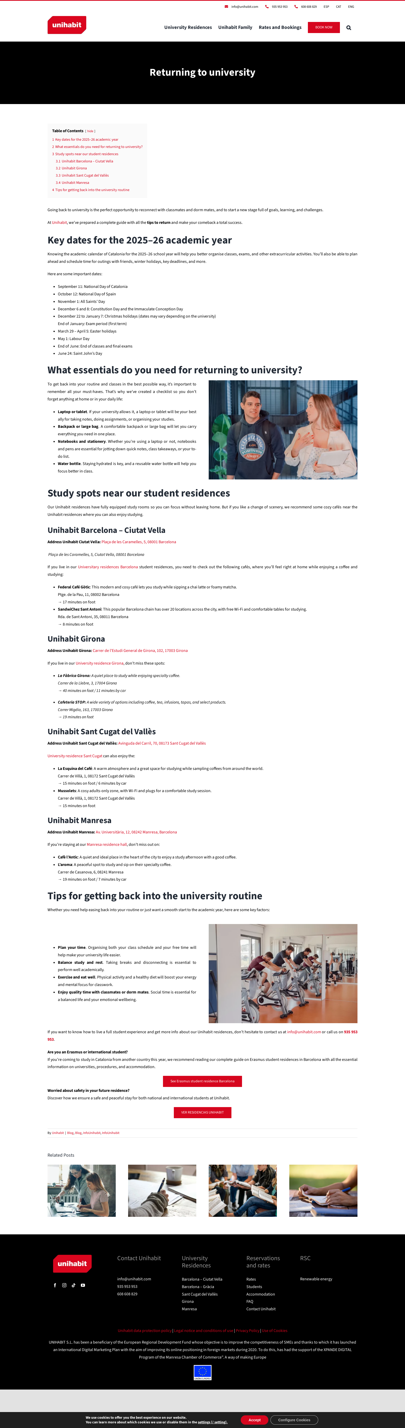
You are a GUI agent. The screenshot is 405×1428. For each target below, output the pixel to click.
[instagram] (64, 1285)
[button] (348, 27)
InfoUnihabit (91, 1133)
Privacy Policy (248, 1331)
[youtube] (83, 1285)
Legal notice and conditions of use (204, 1331)
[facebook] (55, 1285)
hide (90, 131)
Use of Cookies (274, 1331)
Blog (70, 1133)
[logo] (72, 1257)
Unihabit (58, 1133)
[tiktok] (74, 1285)
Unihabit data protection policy (145, 1331)
